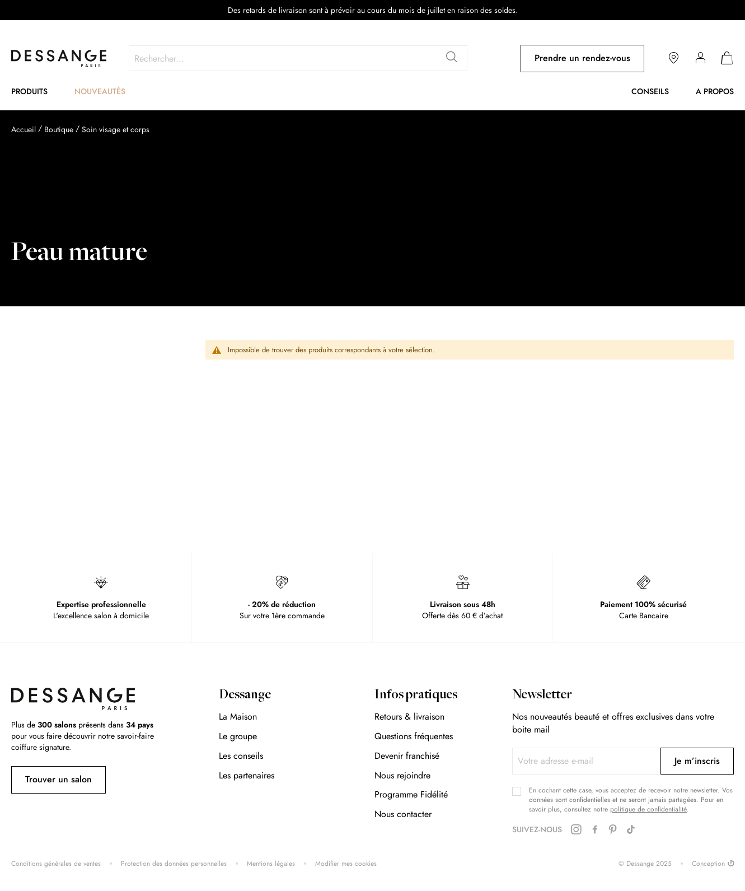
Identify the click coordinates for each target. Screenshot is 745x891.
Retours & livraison (409, 716)
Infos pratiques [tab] (415, 695)
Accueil (23, 129)
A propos (715, 91)
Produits (29, 91)
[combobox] (298, 58)
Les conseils (241, 755)
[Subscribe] (697, 761)
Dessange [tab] (245, 695)
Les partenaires (246, 775)
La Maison (238, 716)
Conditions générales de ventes (56, 864)
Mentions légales (271, 864)
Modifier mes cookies (346, 864)
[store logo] (58, 58)
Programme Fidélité (411, 794)
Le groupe (238, 736)
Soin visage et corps (115, 129)
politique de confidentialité (648, 809)
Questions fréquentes (413, 736)
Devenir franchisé (406, 755)
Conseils (650, 91)
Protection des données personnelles (174, 864)
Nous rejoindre (402, 775)
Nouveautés (99, 91)
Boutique (58, 129)
